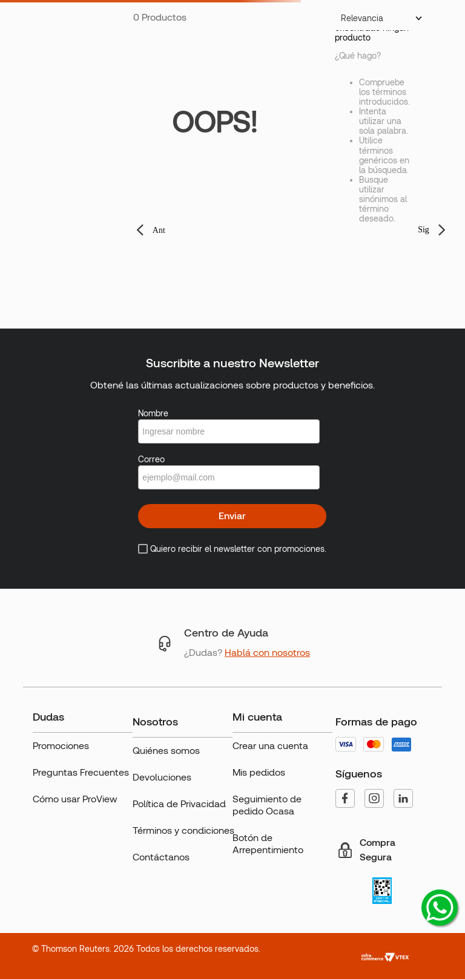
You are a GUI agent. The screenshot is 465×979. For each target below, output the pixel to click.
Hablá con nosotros (267, 652)
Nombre (153, 413)
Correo (151, 459)
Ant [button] (159, 230)
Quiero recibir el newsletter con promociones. (238, 549)
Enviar (232, 516)
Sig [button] (423, 229)
